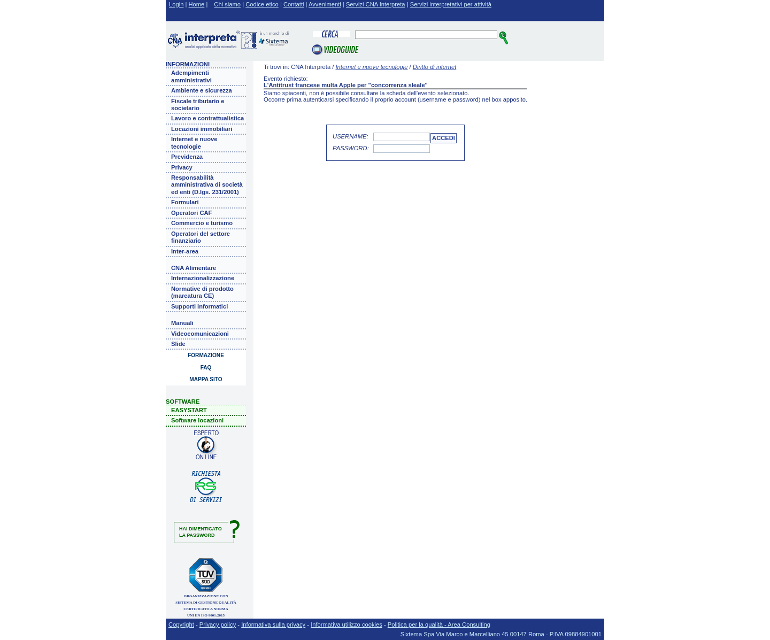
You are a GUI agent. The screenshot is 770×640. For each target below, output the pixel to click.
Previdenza (187, 156)
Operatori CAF (191, 213)
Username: (350, 137)
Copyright (181, 624)
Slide (178, 344)
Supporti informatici (199, 306)
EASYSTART (189, 410)
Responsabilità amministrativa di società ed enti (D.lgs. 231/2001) (207, 184)
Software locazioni (197, 420)
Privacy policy (217, 624)
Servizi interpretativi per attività (450, 4)
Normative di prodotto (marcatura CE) (202, 292)
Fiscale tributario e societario (197, 104)
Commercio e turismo (202, 223)
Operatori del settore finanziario (200, 237)
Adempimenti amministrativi (191, 76)
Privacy (181, 167)
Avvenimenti (325, 4)
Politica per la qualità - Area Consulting (439, 624)
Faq (206, 368)
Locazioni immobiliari (201, 129)
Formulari (185, 202)
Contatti (293, 4)
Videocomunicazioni (200, 333)
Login (176, 4)
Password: (351, 148)
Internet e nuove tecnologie (194, 142)
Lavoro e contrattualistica (207, 118)
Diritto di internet (434, 67)
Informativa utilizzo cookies (346, 624)
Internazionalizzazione (202, 278)
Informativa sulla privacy (273, 624)
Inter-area (184, 251)
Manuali (182, 323)
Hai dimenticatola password (200, 532)
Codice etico (262, 4)
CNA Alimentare (193, 268)
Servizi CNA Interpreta (375, 4)
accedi (443, 138)
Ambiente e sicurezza (201, 90)
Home (197, 4)
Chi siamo (227, 4)
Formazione (206, 355)
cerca (504, 37)
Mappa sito (205, 379)
